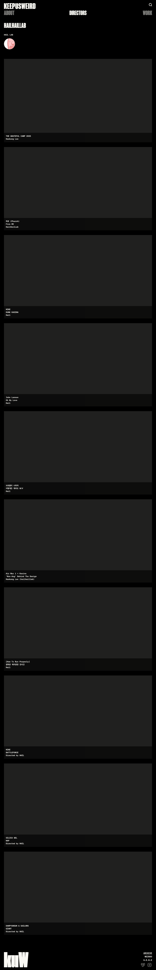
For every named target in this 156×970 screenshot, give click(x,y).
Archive (147, 953)
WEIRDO (148, 956)
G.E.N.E (147, 960)
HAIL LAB (8, 35)
